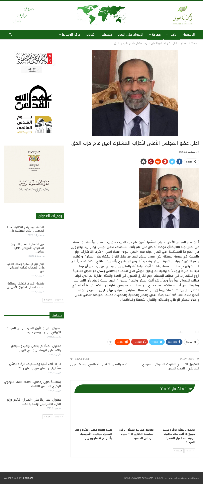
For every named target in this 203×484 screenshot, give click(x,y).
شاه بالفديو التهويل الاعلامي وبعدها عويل (98, 364)
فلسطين (106, 34)
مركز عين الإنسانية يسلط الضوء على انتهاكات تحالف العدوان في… (26, 267)
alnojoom (28, 478)
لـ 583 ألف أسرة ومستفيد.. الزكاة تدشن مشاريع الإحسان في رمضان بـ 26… (35, 366)
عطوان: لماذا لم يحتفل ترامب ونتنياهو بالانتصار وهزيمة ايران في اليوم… (36, 348)
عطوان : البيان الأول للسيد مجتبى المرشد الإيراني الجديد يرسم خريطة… (34, 330)
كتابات (90, 34)
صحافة (156, 34)
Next (178, 451)
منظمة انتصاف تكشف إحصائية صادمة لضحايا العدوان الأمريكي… (24, 285)
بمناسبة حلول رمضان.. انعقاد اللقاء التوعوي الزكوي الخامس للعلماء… (32, 384)
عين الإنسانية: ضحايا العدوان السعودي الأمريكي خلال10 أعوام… (28, 248)
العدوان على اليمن (130, 34)
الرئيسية (189, 34)
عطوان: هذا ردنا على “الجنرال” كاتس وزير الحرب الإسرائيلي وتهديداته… (34, 402)
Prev (189, 451)
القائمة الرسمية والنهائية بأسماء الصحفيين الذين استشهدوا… (25, 229)
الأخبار (173, 34)
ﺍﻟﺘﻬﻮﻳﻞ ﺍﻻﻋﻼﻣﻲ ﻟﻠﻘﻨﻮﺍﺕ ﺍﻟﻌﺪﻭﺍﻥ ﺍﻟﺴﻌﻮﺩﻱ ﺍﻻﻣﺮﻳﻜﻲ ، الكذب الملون (170, 366)
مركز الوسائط (71, 34)
